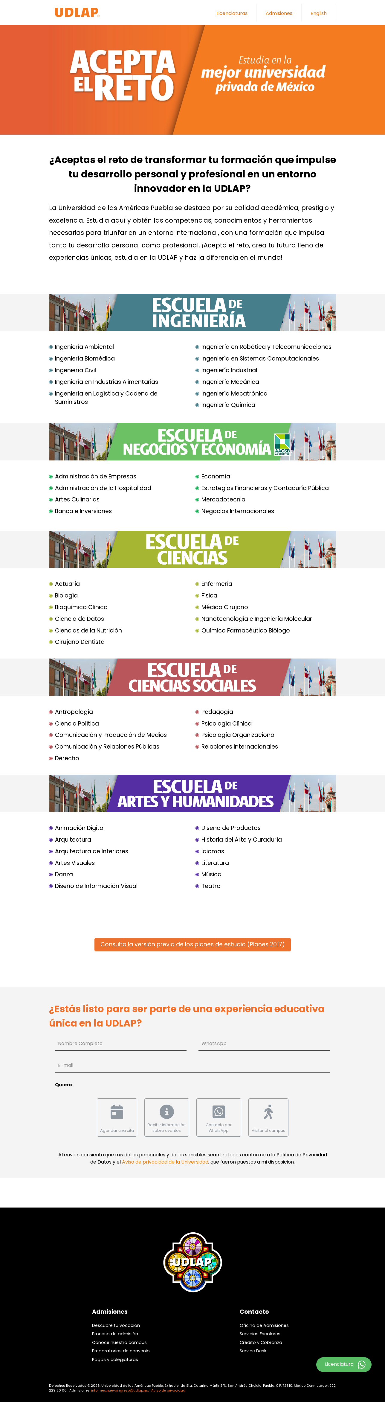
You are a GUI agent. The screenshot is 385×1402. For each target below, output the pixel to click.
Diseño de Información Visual (96, 886)
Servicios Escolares (260, 1334)
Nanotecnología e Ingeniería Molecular (256, 619)
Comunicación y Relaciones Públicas (107, 747)
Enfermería (216, 584)
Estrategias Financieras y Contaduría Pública (265, 488)
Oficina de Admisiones (264, 1325)
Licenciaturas (232, 13)
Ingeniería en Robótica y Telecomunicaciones (266, 347)
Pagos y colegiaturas (115, 1360)
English (319, 13)
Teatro (211, 886)
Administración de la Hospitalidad (103, 488)
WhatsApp (214, 1043)
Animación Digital (80, 828)
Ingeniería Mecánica (230, 382)
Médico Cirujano (224, 607)
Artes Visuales (75, 863)
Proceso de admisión (115, 1334)
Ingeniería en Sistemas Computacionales (260, 359)
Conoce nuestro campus (119, 1342)
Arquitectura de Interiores (91, 851)
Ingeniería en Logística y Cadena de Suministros (106, 398)
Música (211, 874)
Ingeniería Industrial (229, 370)
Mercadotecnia (223, 499)
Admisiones (279, 13)
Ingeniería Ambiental (84, 347)
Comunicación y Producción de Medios (111, 735)
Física (209, 595)
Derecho (67, 758)
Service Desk (253, 1351)
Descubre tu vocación (116, 1325)
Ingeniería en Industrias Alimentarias (106, 382)
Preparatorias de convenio (121, 1351)
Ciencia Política (77, 724)
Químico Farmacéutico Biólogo (245, 631)
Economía (215, 476)
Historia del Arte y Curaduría (241, 840)
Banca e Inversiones (83, 511)
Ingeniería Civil (75, 370)
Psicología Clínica (226, 724)
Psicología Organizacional (238, 735)
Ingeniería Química (228, 405)
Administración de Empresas (95, 476)
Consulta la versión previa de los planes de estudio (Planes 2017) (192, 944)
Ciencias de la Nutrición (88, 631)
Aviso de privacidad (168, 1390)
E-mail (65, 1065)
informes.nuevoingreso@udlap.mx (120, 1390)
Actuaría (67, 584)
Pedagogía (217, 712)
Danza (64, 874)
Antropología (74, 712)
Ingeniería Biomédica (85, 359)
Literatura (215, 863)
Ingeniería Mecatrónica (234, 394)
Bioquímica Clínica (81, 607)
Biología (66, 595)
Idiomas (212, 851)
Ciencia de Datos (79, 619)
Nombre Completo (80, 1043)
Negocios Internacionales (237, 511)
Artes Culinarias (77, 499)
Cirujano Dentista (80, 642)
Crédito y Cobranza (261, 1342)
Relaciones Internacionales (239, 747)
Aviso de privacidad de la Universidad (165, 1161)
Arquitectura (73, 840)
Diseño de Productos (231, 828)
